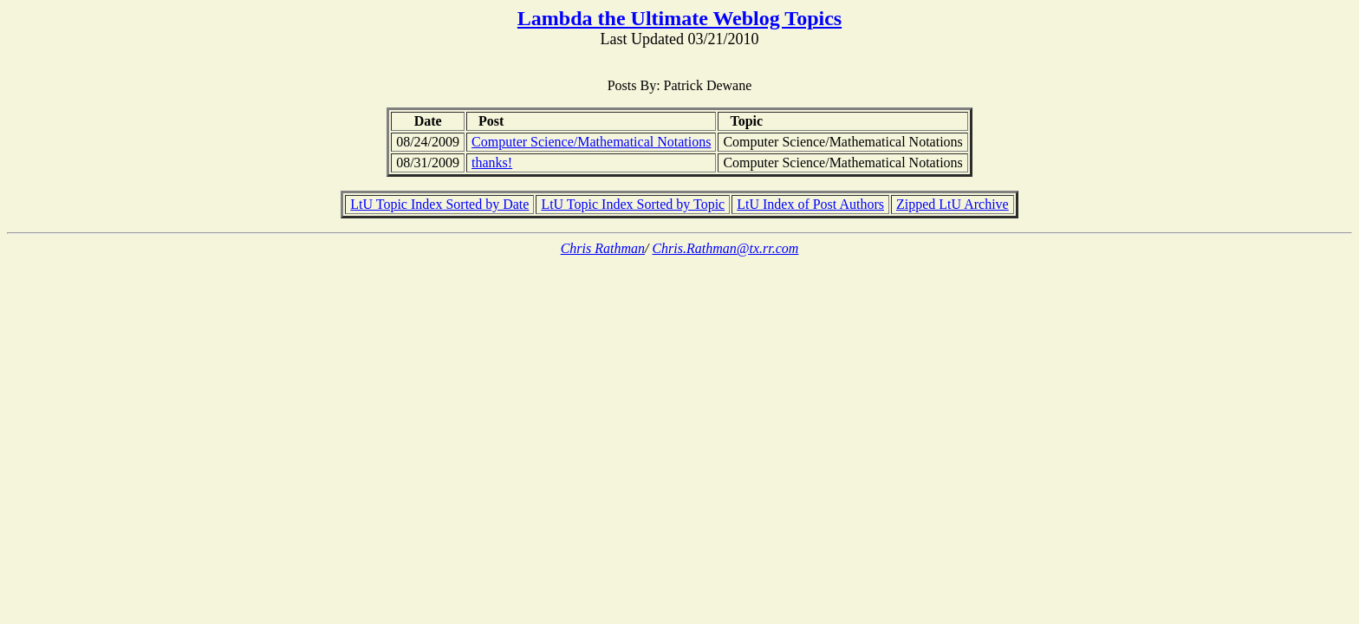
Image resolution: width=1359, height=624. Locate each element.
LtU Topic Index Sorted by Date (439, 204)
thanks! (491, 162)
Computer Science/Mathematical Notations (591, 141)
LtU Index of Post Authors (810, 204)
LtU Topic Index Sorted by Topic (633, 204)
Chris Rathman (603, 248)
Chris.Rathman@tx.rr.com (725, 248)
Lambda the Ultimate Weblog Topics (679, 18)
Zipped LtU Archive (952, 204)
